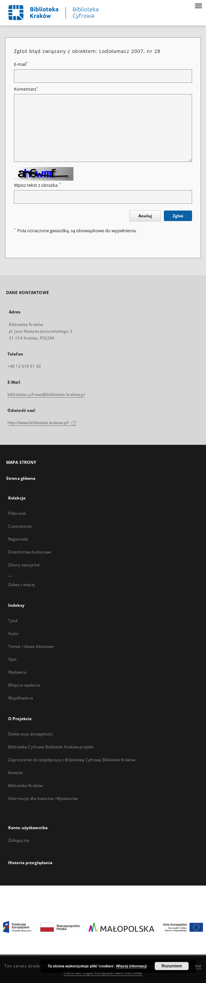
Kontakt (15, 773)
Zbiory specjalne (24, 565)
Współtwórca (20, 698)
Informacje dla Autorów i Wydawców (43, 798)
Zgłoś (178, 216)
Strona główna (21, 478)
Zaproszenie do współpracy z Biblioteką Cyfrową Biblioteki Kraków (71, 760)
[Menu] (198, 5)
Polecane (17, 513)
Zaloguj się (18, 840)
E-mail (21, 64)
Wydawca (17, 672)
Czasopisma (20, 526)
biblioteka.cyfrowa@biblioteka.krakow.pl (46, 394)
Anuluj (145, 216)
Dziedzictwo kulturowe (30, 552)
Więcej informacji (131, 966)
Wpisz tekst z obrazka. (37, 185)
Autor (13, 633)
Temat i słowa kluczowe (31, 646)
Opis (12, 659)
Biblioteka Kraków (25, 785)
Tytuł (13, 620)
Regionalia (18, 539)
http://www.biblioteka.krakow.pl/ (41, 422)
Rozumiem (171, 966)
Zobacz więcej (21, 584)
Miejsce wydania (24, 685)
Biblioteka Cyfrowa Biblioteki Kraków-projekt (50, 747)
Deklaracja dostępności (30, 734)
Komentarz (26, 89)
